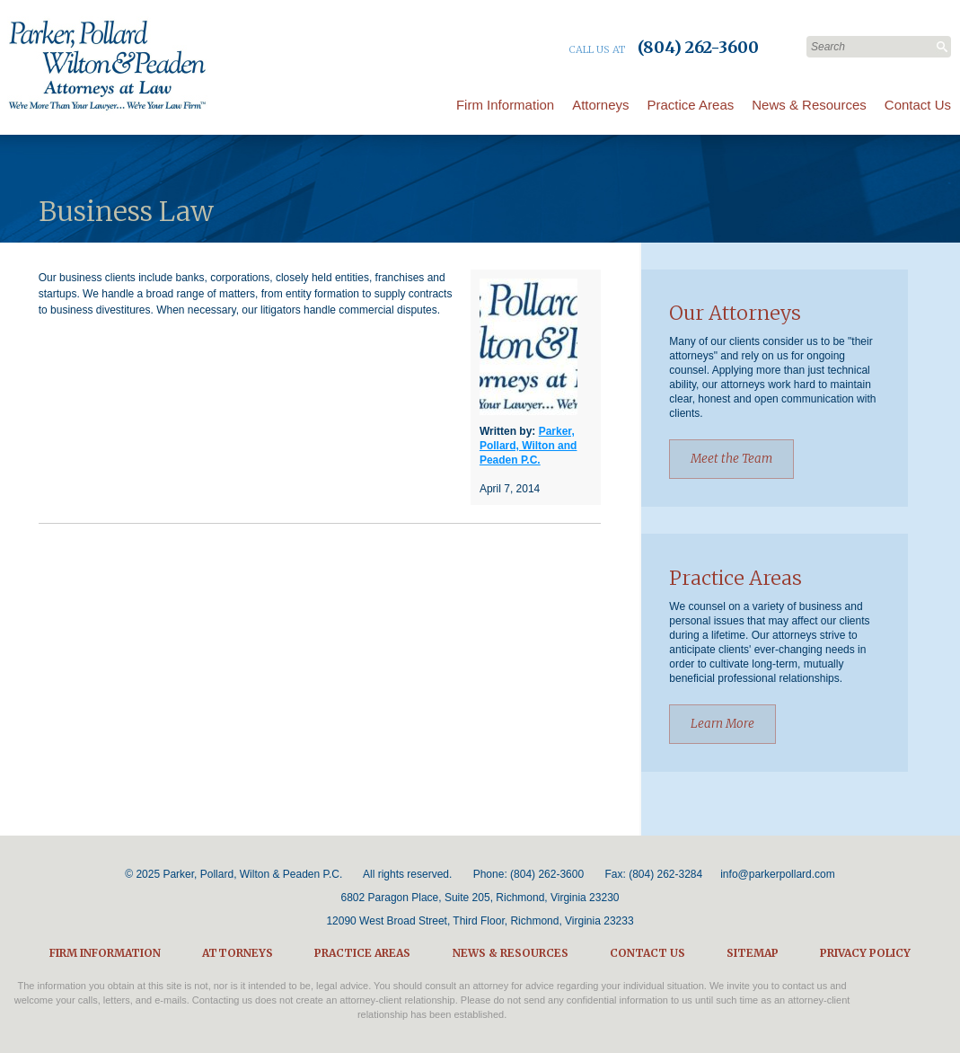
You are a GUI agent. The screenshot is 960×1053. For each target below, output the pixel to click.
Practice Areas (691, 104)
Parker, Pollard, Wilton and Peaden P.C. (528, 445)
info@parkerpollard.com (777, 874)
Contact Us (918, 104)
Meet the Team (731, 458)
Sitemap (753, 953)
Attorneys (600, 104)
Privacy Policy (865, 953)
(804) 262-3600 (547, 874)
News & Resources (809, 104)
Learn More (722, 723)
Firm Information (505, 104)
